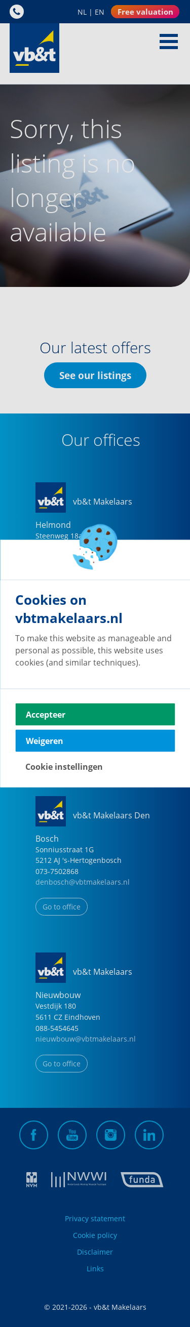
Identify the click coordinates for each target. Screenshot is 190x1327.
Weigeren (44, 741)
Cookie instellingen (64, 766)
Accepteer (45, 714)
